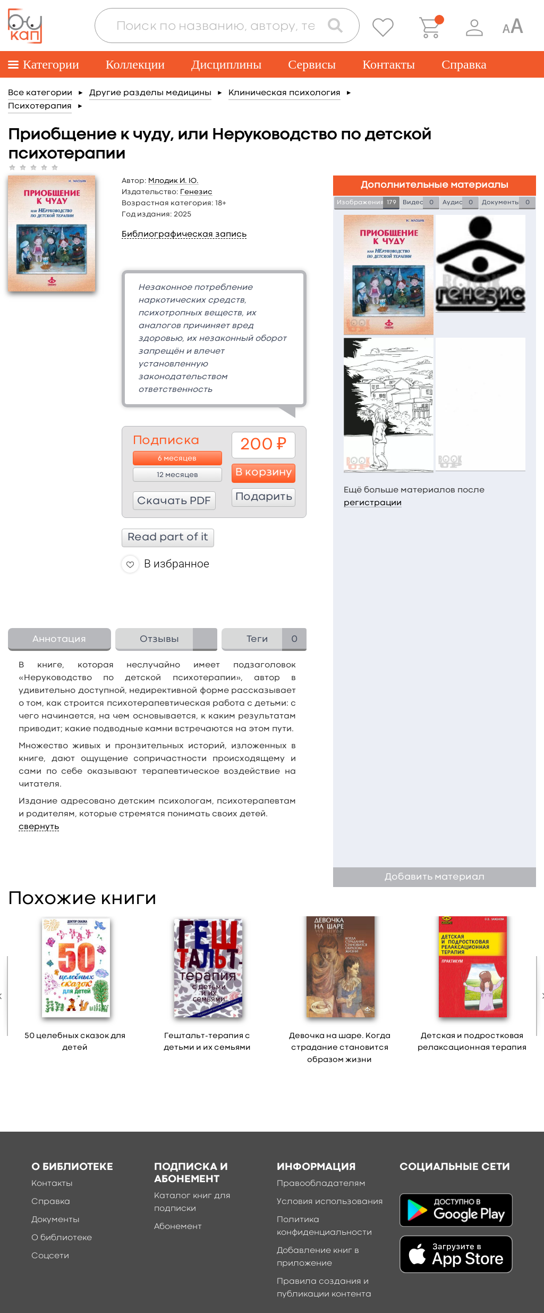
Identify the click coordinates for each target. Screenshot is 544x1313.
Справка (464, 64)
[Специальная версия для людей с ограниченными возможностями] (512, 27)
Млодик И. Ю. (173, 181)
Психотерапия (40, 106)
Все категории (40, 93)
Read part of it (168, 537)
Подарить (263, 497)
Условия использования (330, 1202)
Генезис (196, 192)
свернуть (39, 827)
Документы (55, 1220)
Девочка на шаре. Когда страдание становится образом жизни (339, 1048)
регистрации (373, 503)
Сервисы (312, 64)
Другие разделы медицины (150, 93)
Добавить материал (434, 877)
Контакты (388, 64)
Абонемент (178, 1227)
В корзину (263, 473)
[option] (75, 988)
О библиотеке (61, 1238)
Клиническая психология (284, 93)
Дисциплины (226, 64)
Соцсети (50, 1256)
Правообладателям (321, 1183)
